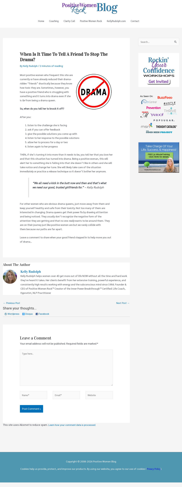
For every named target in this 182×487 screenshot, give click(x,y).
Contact (137, 22)
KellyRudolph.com (118, 22)
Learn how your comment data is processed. (73, 429)
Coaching (51, 22)
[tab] (12, 316)
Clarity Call (68, 22)
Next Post (123, 305)
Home (38, 22)
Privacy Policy (153, 473)
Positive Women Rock (91, 22)
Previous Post (12, 305)
